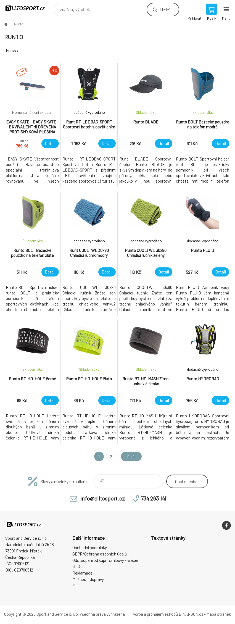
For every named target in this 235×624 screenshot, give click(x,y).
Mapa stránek (219, 614)
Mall (75, 585)
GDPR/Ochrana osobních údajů (99, 553)
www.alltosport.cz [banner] (28, 8)
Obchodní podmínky (89, 547)
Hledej (165, 9)
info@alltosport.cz (102, 498)
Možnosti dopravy (88, 579)
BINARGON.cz (191, 614)
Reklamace (82, 572)
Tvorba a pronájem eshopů (154, 614)
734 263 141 (153, 498)
